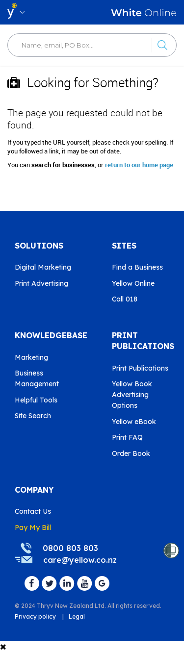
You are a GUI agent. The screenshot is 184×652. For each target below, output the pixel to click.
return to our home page (139, 164)
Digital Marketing (43, 267)
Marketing (31, 357)
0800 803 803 (70, 548)
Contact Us (33, 511)
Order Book (131, 453)
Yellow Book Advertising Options (132, 394)
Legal (77, 616)
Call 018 (124, 299)
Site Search (33, 415)
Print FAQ (127, 437)
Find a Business (137, 267)
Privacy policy (35, 616)
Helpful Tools (36, 400)
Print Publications (140, 368)
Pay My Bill (33, 527)
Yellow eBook (134, 421)
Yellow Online (133, 283)
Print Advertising (41, 283)
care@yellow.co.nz (80, 560)
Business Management (37, 378)
